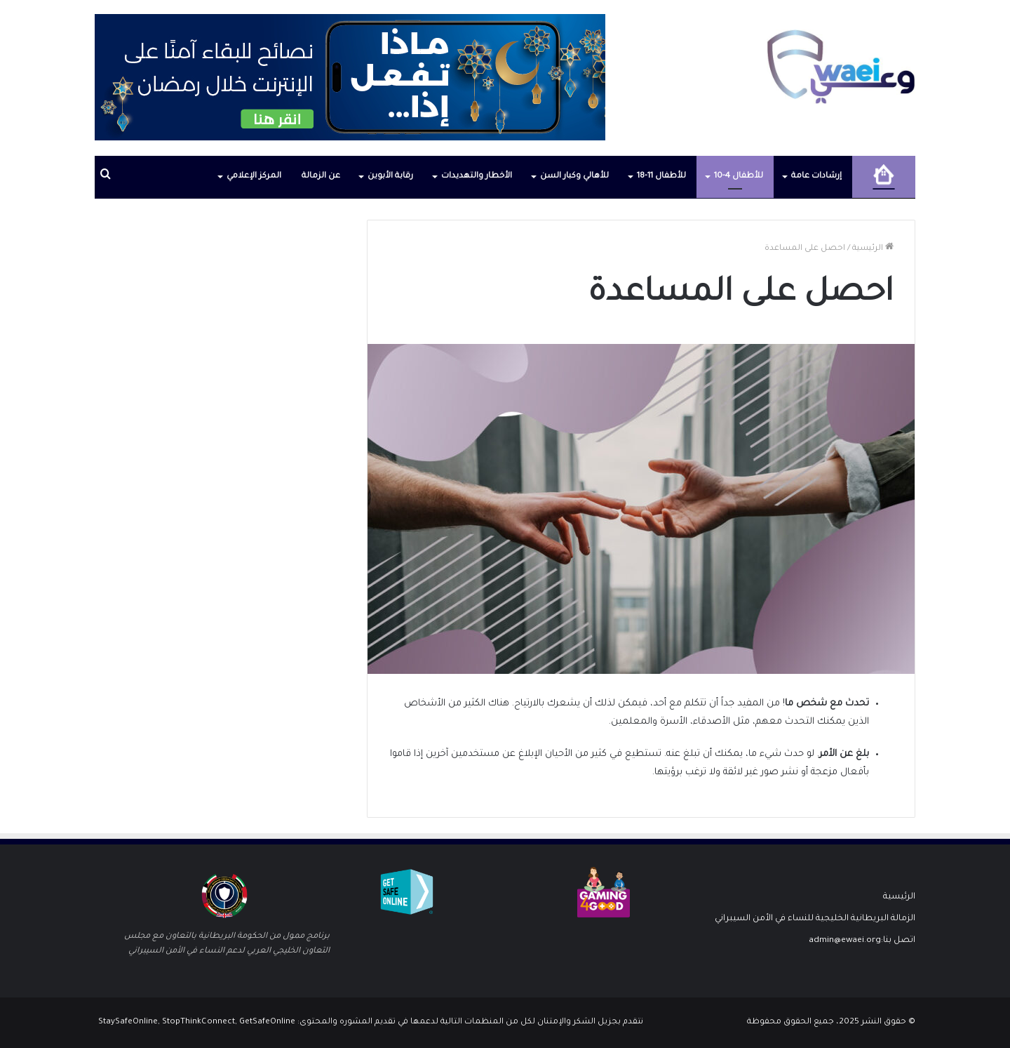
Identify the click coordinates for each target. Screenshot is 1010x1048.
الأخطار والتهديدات (476, 176)
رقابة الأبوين (390, 176)
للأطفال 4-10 (738, 176)
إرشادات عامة (816, 176)
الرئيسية (873, 248)
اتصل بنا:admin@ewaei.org (862, 941)
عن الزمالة (321, 176)
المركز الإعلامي (254, 176)
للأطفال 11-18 (661, 176)
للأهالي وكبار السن (574, 176)
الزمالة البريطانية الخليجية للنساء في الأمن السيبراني (815, 919)
